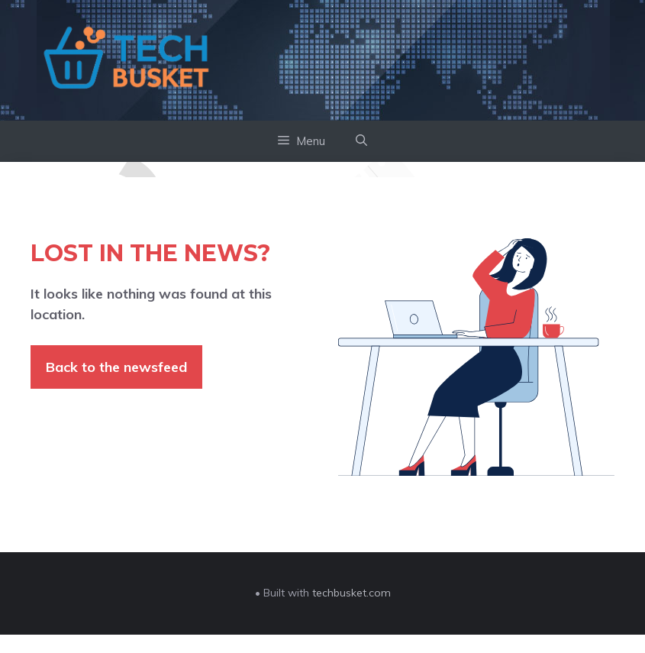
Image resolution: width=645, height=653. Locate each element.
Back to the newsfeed (116, 367)
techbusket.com (351, 593)
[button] (361, 141)
